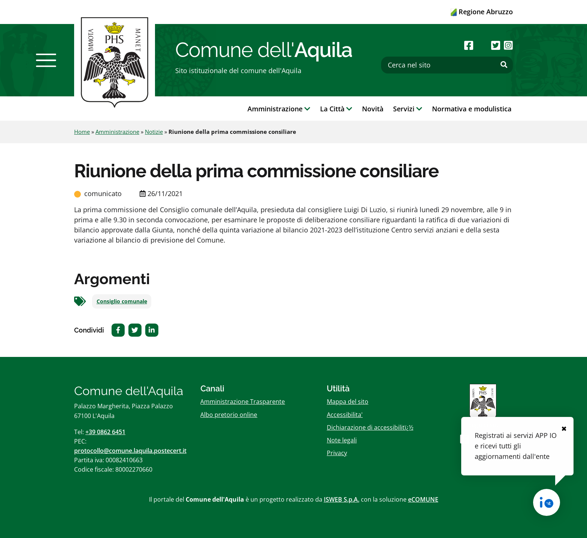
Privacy (337, 453)
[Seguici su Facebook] (468, 45)
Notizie (154, 131)
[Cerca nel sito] (447, 65)
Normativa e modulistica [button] (471, 108)
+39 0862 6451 (105, 432)
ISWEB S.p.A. (341, 499)
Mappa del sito (347, 401)
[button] (46, 60)
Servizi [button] (407, 108)
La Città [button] (336, 108)
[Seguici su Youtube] (482, 45)
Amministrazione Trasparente (242, 401)
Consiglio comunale (122, 301)
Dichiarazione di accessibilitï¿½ (370, 427)
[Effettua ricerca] (504, 64)
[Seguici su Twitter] (495, 45)
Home (82, 131)
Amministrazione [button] (278, 108)
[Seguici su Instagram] (508, 45)
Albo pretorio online (228, 415)
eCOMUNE (423, 499)
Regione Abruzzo (482, 11)
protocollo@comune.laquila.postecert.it (130, 451)
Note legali (342, 440)
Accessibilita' (345, 415)
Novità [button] (372, 108)
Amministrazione (117, 131)
